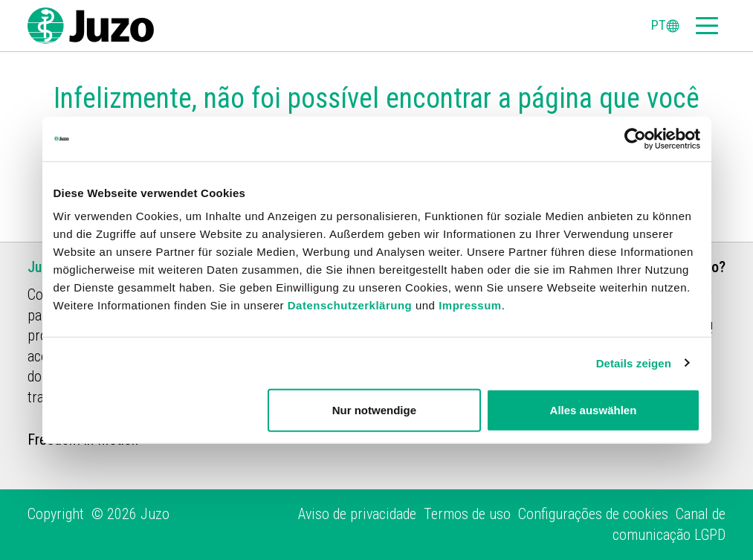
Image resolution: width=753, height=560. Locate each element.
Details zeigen (633, 362)
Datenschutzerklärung (350, 305)
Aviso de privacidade (357, 514)
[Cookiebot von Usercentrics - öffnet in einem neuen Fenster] (635, 138)
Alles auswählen (593, 410)
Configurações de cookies (593, 514)
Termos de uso (467, 514)
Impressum (470, 305)
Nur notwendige (374, 410)
